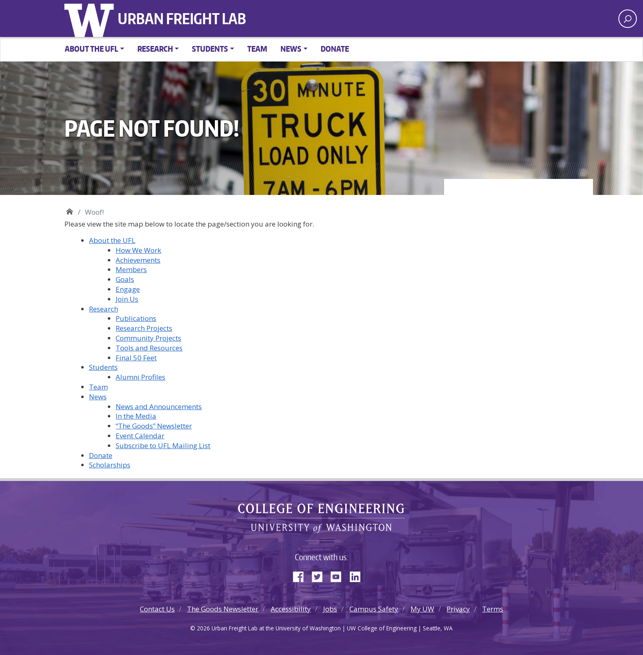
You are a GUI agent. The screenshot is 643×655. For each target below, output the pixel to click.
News (98, 396)
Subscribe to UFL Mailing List (163, 445)
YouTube (339, 575)
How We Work (138, 250)
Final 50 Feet (136, 357)
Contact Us (157, 609)
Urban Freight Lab (182, 18)
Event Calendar (140, 435)
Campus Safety (373, 609)
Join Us (127, 299)
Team (257, 49)
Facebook (301, 575)
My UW (422, 609)
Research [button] (155, 49)
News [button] (290, 49)
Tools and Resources (149, 348)
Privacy (458, 609)
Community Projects (148, 338)
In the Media (136, 416)
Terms (492, 609)
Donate (335, 49)
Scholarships (109, 464)
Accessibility (291, 609)
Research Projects (144, 328)
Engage (128, 289)
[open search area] (627, 18)
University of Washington (91, 18)
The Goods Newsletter (222, 609)
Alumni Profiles (140, 377)
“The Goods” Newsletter (154, 426)
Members (131, 269)
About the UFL (112, 240)
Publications (136, 318)
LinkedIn (358, 575)
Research (103, 309)
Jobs (330, 609)
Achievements (138, 260)
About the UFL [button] (91, 49)
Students (103, 367)
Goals (125, 279)
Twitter (320, 575)
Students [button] (210, 49)
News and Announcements (159, 406)
